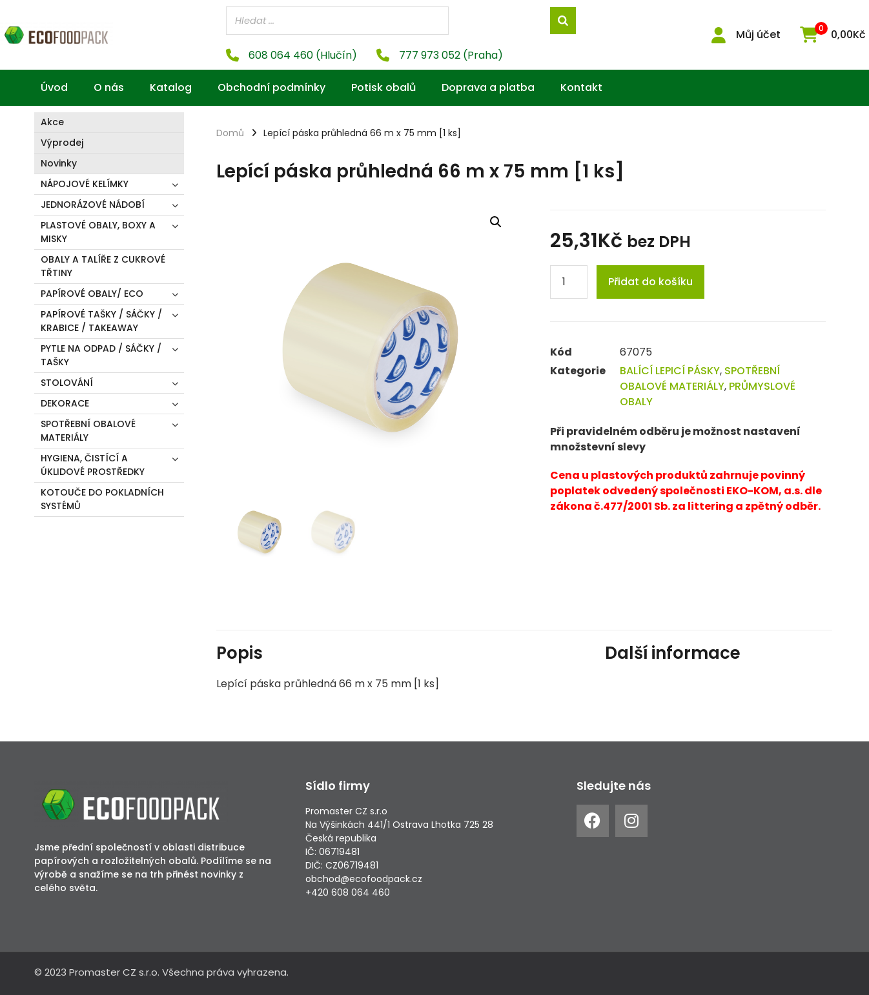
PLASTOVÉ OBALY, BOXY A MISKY (98, 231)
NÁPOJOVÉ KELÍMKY (84, 183)
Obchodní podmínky (271, 86)
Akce (52, 121)
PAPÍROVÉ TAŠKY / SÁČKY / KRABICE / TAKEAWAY (101, 320)
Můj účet (758, 34)
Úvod (54, 86)
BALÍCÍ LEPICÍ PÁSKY (670, 370)
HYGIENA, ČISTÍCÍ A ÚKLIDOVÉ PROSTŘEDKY (93, 464)
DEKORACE (65, 402)
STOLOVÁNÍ (67, 382)
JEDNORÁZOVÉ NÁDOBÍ (93, 203)
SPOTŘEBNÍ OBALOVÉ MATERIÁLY (88, 430)
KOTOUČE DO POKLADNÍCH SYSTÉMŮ (102, 498)
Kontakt (581, 86)
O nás (109, 86)
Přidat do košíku (650, 281)
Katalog (171, 86)
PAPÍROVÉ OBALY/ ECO (92, 292)
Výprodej (62, 142)
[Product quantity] (569, 281)
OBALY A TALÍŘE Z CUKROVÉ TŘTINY (103, 265)
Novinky (59, 162)
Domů (230, 132)
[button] (495, 221)
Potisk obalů (383, 86)
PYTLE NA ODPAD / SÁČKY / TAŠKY (101, 354)
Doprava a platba (488, 86)
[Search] (563, 20)
